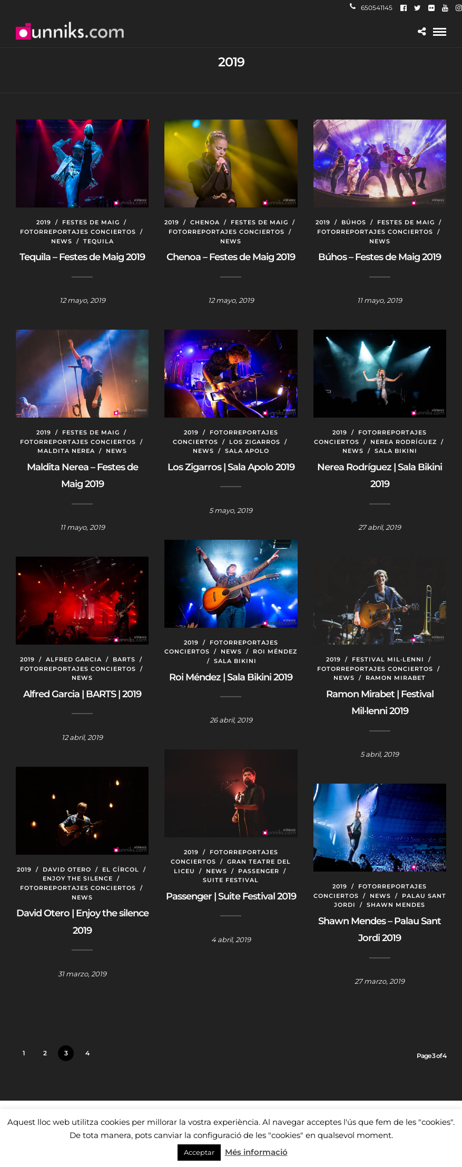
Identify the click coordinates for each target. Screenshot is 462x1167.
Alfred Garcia (74, 659)
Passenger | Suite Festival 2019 (231, 896)
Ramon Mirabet (396, 677)
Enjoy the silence (78, 878)
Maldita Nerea (66, 450)
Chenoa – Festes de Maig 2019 (230, 257)
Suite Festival (231, 880)
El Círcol (120, 869)
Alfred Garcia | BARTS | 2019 (82, 694)
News (61, 241)
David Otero (67, 869)
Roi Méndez (275, 651)
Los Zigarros (254, 442)
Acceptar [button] (199, 1152)
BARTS (124, 659)
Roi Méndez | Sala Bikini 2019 (230, 677)
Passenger (258, 871)
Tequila (98, 241)
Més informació (256, 1152)
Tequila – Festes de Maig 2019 (82, 257)
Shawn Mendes (396, 904)
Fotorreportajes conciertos (78, 231)
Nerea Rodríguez (403, 442)
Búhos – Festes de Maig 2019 (379, 257)
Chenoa (205, 222)
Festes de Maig (91, 222)
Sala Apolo (247, 450)
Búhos (353, 222)
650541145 (371, 8)
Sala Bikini (396, 450)
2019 (43, 222)
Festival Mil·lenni (388, 659)
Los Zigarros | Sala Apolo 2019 (231, 467)
